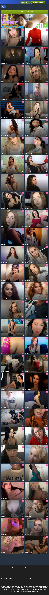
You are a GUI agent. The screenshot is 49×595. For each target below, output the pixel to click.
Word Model (28, 578)
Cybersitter (43, 589)
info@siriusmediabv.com (32, 591)
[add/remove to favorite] (2, 30)
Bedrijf (27, 573)
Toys (3, 7)
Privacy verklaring (30, 567)
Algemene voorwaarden (7, 567)
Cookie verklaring (5, 573)
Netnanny (37, 589)
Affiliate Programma (6, 578)
